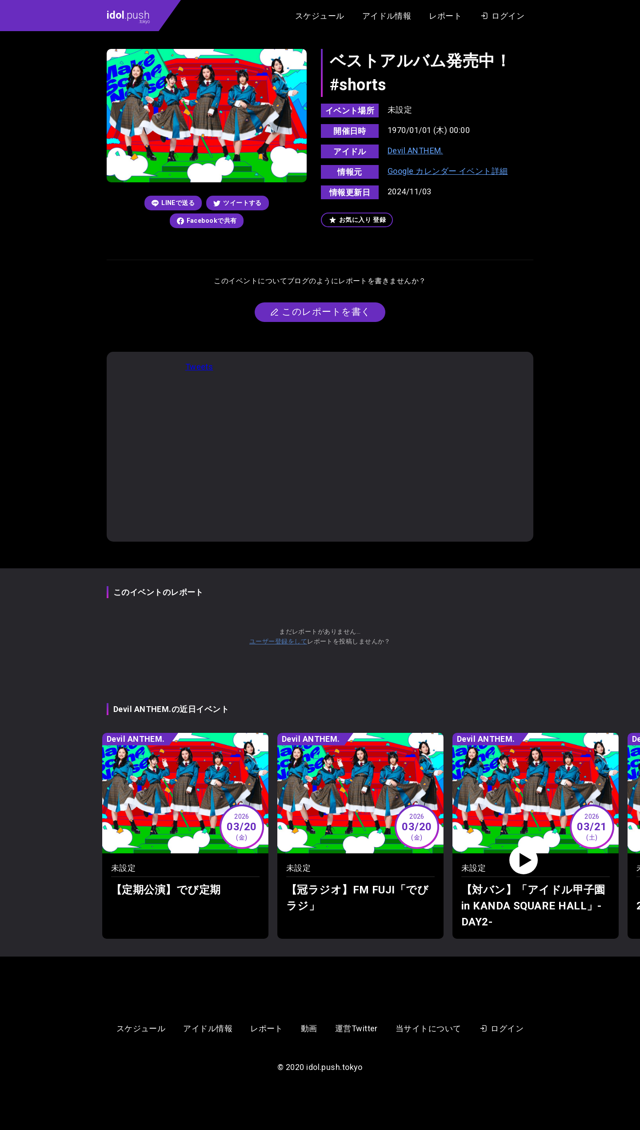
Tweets (199, 366)
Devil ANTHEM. (415, 150)
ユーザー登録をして (278, 641)
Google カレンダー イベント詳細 (448, 171)
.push (128, 16)
